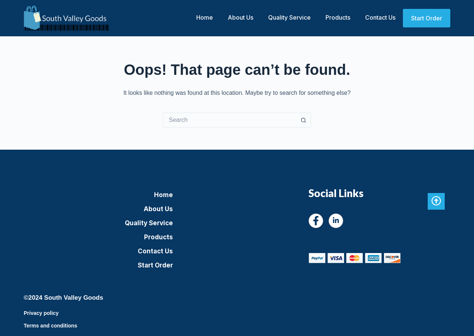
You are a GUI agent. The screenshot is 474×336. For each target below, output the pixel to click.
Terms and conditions (50, 326)
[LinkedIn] (335, 220)
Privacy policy (41, 313)
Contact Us (380, 17)
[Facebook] (315, 220)
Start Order (426, 18)
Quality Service (289, 17)
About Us (240, 17)
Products (338, 17)
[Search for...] (229, 120)
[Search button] (303, 120)
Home (204, 17)
